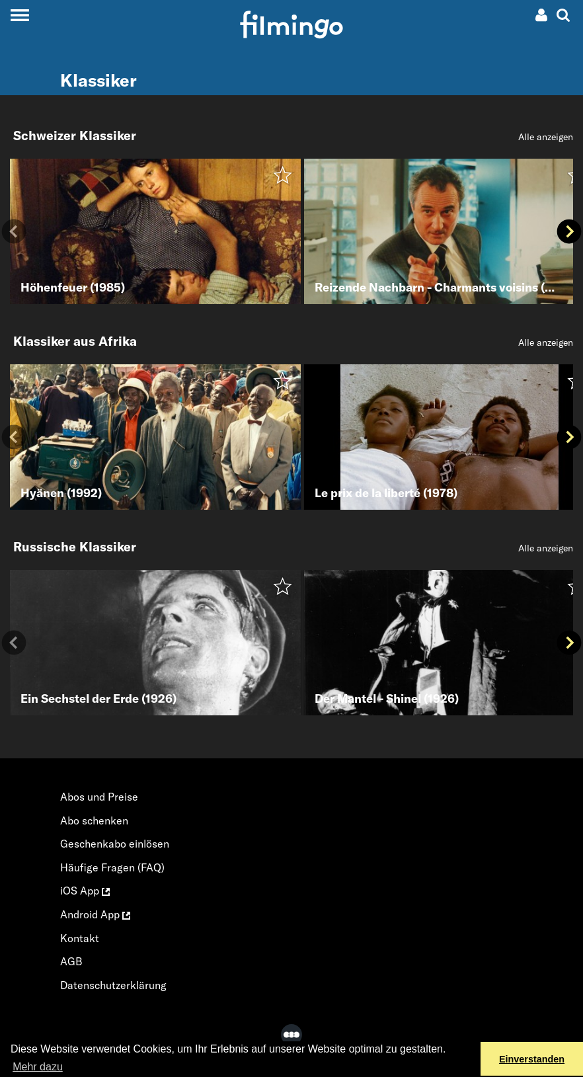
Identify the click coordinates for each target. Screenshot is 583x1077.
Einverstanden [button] (531, 1059)
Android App (95, 914)
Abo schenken (94, 820)
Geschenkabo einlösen (114, 843)
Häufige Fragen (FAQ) (112, 867)
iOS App (85, 890)
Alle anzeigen (545, 137)
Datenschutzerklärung (113, 985)
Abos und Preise (99, 796)
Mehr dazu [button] (38, 1066)
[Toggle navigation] (19, 15)
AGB (71, 961)
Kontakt (79, 938)
